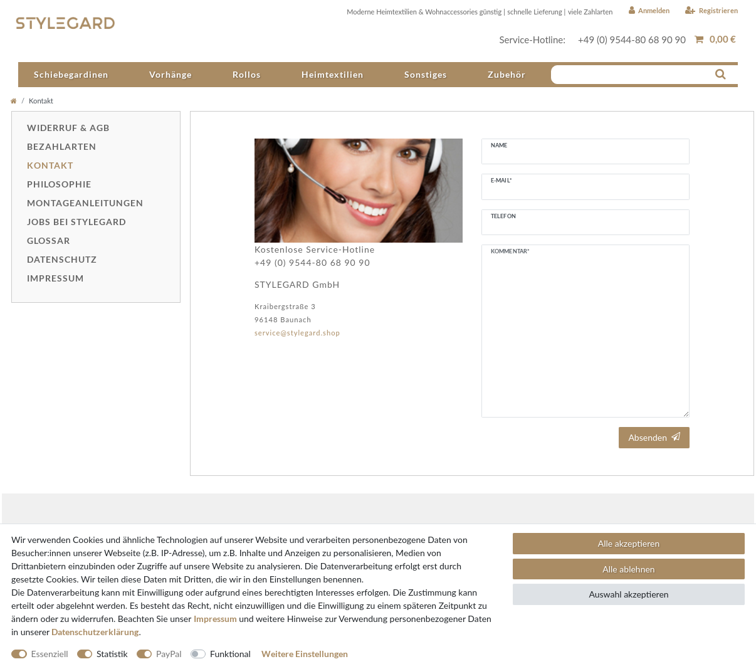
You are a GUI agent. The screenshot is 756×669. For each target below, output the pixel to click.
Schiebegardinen (71, 74)
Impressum (55, 278)
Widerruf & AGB (68, 127)
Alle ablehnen (628, 569)
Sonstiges (425, 74)
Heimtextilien (333, 74)
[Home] (14, 101)
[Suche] (721, 74)
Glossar (48, 240)
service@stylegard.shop (297, 333)
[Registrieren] (711, 10)
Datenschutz (62, 259)
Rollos (247, 74)
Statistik (112, 653)
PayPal (168, 653)
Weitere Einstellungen (304, 653)
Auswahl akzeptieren (628, 594)
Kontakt (50, 165)
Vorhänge (170, 74)
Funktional (230, 653)
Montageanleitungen (85, 203)
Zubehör (507, 74)
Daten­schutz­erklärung (95, 631)
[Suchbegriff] (633, 74)
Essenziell (49, 653)
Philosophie (59, 184)
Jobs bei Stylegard (76, 221)
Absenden (654, 437)
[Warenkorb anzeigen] (715, 39)
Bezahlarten (62, 146)
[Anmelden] (648, 10)
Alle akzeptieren (628, 543)
